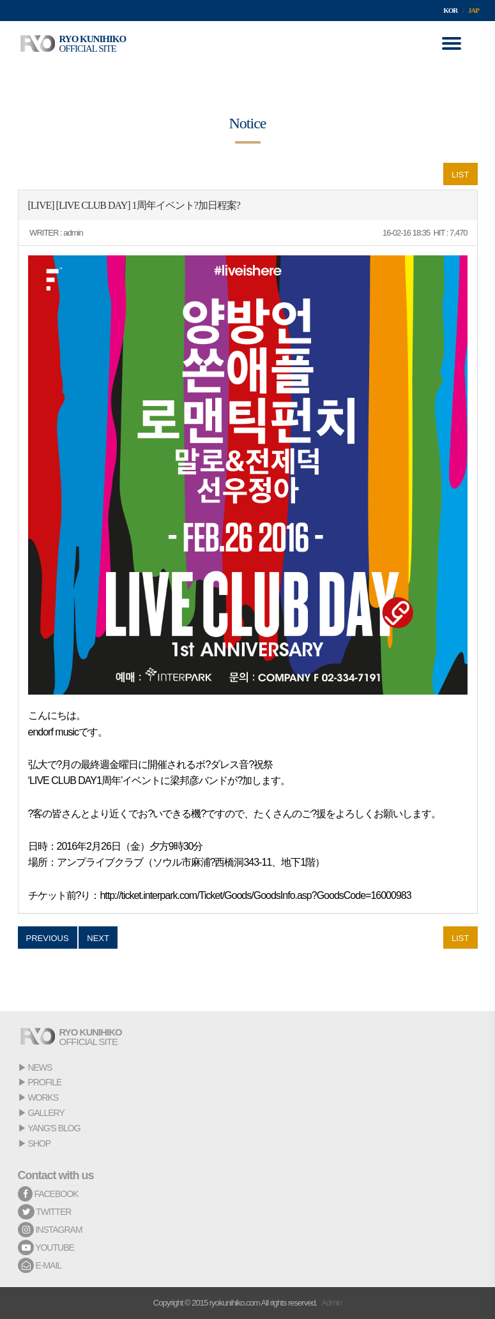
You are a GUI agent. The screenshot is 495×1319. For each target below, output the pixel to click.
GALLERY (45, 1113)
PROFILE (44, 1082)
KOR (450, 10)
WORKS (42, 1097)
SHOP (38, 1143)
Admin (331, 1303)
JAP (473, 10)
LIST (460, 174)
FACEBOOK (48, 1194)
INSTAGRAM (50, 1230)
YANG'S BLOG (53, 1128)
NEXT (98, 938)
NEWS (39, 1067)
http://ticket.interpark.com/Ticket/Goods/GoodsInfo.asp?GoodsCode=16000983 (255, 895)
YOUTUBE (46, 1247)
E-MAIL (40, 1265)
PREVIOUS (47, 938)
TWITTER (45, 1212)
